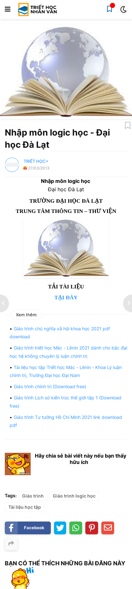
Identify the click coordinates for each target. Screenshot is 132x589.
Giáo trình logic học (74, 496)
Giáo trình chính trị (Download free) (50, 386)
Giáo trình (33, 496)
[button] (7, 9)
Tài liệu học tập (24, 507)
